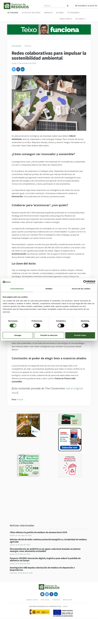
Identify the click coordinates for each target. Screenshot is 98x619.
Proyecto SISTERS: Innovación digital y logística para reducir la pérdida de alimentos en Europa (45, 559)
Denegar (17, 335)
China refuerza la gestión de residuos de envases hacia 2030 (38, 532)
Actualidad (12, 12)
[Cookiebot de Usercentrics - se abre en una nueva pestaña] (85, 282)
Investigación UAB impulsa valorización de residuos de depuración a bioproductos (42, 569)
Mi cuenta (81, 19)
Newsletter (67, 600)
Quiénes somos (32, 600)
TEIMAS (65, 606)
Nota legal (45, 600)
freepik (20, 399)
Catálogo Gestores (31, 12)
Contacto (56, 600)
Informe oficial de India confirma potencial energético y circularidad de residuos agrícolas (48, 540)
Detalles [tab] (49, 289)
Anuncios (48, 12)
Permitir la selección (49, 335)
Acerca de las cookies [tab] (81, 289)
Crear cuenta (66, 19)
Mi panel (60, 12)
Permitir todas (80, 335)
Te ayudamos (73, 12)
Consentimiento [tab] (17, 289)
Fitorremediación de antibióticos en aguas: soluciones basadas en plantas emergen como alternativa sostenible (45, 550)
